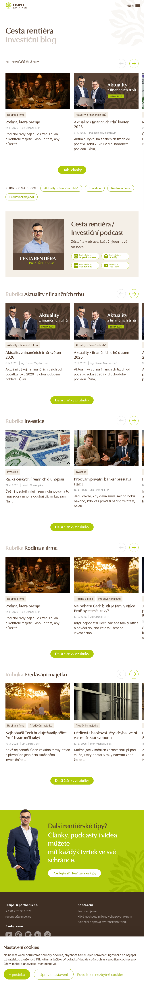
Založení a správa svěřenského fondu (102, 923)
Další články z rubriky (72, 400)
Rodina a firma (120, 188)
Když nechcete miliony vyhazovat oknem (105, 918)
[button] (121, 63)
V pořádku (17, 974)
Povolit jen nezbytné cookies (102, 974)
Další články (72, 169)
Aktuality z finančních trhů (61, 188)
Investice (95, 188)
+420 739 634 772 (18, 913)
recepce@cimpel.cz (18, 918)
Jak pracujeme (87, 913)
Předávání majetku (21, 197)
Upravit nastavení (55, 974)
